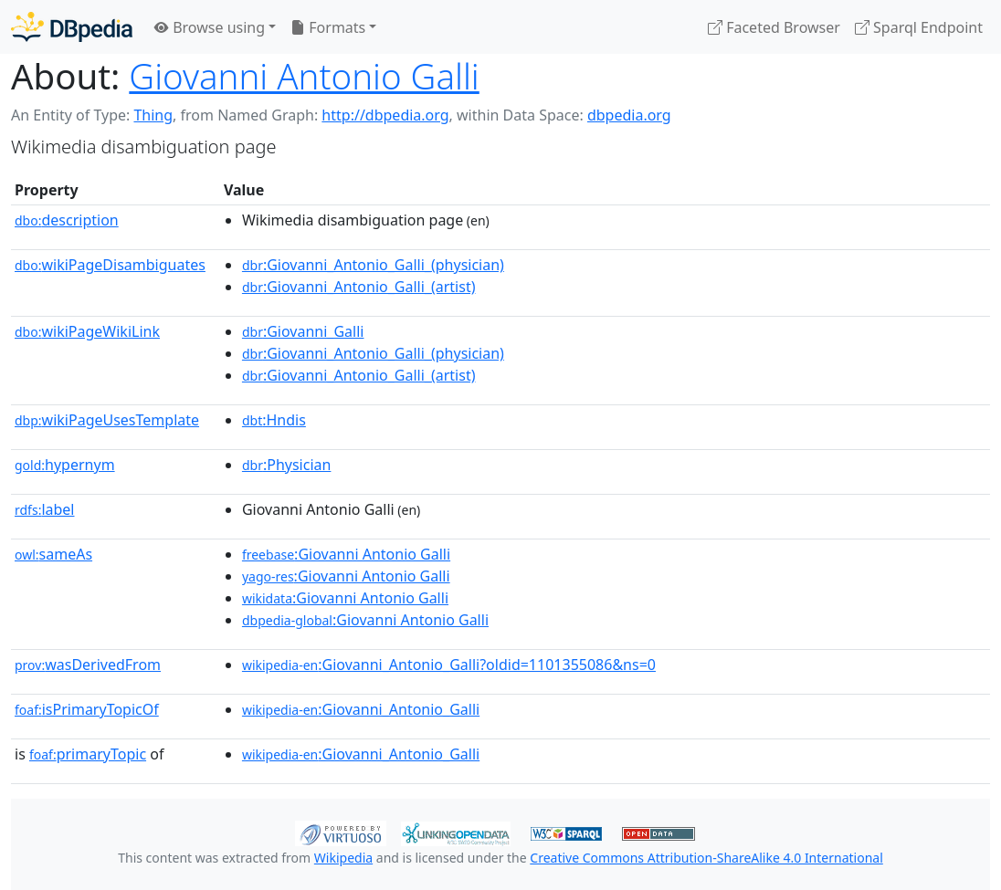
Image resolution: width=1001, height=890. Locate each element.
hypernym (65, 465)
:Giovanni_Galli (303, 331)
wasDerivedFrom (88, 664)
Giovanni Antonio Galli (304, 75)
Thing (153, 115)
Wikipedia (343, 857)
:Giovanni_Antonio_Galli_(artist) (359, 287)
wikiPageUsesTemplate (107, 420)
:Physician (287, 465)
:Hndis (274, 420)
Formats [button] (327, 27)
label (45, 509)
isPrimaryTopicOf (87, 709)
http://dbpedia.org (384, 115)
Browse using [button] (209, 27)
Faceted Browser (774, 27)
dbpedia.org (629, 115)
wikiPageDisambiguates (110, 265)
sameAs (53, 554)
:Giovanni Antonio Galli (346, 554)
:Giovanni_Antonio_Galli (360, 709)
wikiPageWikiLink (87, 331)
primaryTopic (87, 754)
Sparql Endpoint (919, 27)
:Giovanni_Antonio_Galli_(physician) (373, 265)
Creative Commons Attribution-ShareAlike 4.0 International (706, 857)
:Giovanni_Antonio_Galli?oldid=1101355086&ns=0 (449, 664)
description (67, 220)
